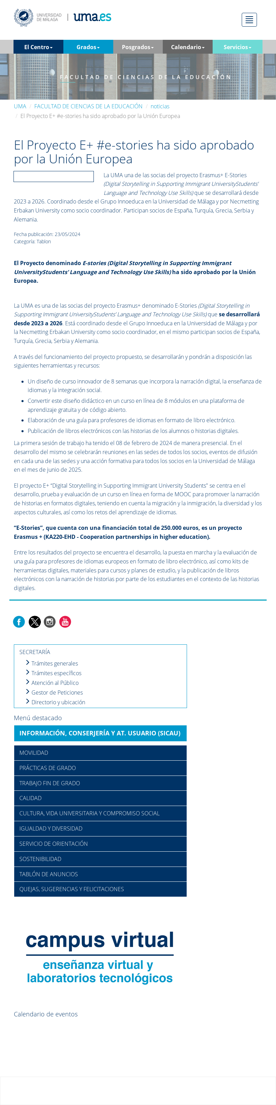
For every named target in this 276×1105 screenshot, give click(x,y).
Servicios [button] (237, 47)
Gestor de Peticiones (54, 692)
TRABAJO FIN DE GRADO (49, 783)
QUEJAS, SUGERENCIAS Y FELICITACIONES (71, 889)
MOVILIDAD (33, 753)
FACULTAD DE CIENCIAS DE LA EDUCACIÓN (88, 106)
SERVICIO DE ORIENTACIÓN (53, 844)
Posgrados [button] (138, 47)
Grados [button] (88, 47)
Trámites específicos (53, 673)
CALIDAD (30, 798)
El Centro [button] (38, 47)
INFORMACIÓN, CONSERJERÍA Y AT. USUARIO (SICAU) (99, 733)
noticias (160, 106)
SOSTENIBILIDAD (40, 859)
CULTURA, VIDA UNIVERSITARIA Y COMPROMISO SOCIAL (89, 813)
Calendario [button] (188, 47)
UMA (20, 106)
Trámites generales (51, 663)
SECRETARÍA (34, 652)
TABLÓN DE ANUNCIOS (48, 874)
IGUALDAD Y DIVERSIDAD (50, 828)
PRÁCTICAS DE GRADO (47, 768)
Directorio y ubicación (55, 702)
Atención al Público (52, 683)
